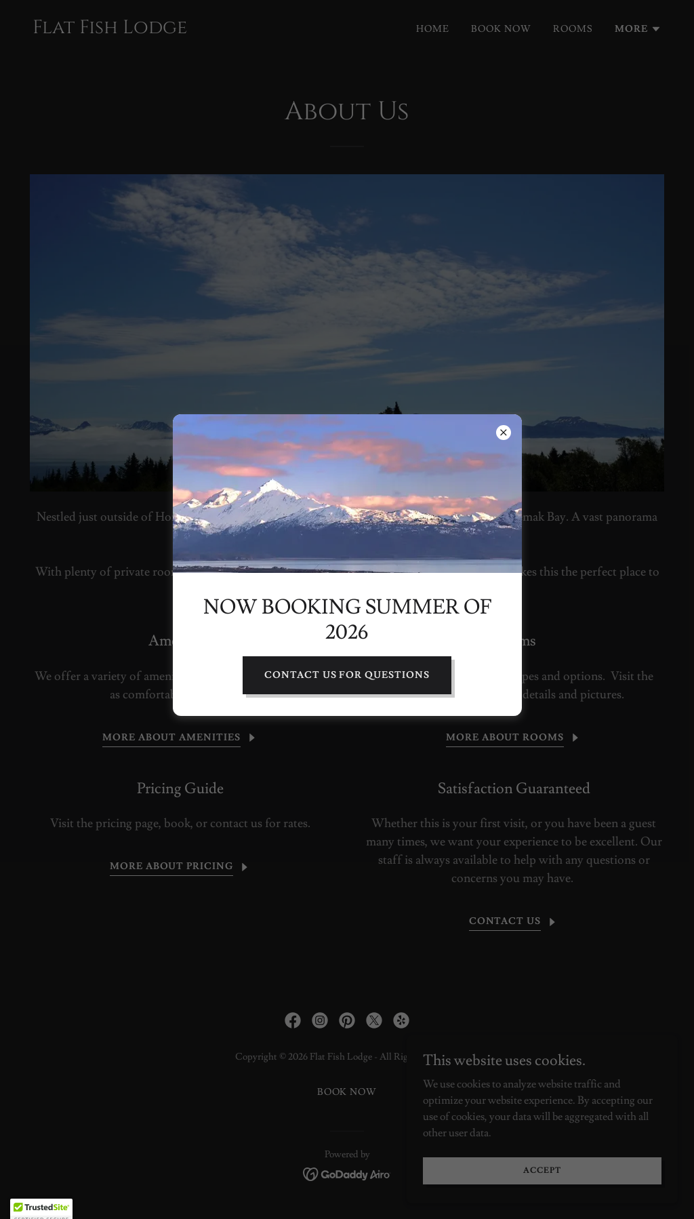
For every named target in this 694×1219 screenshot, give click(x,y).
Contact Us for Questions (347, 675)
